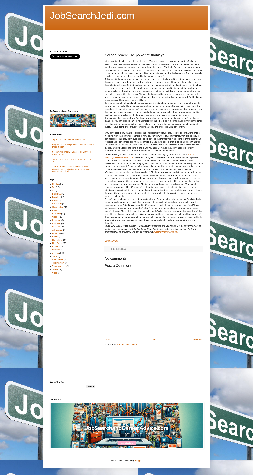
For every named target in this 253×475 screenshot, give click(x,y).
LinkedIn (56, 233)
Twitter (55, 269)
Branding (56, 197)
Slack (54, 256)
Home (154, 340)
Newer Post (111, 340)
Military (55, 236)
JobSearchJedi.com (92, 15)
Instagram (56, 220)
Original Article (111, 241)
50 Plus (55, 184)
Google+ (56, 217)
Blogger (138, 461)
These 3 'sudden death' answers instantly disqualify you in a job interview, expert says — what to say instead (72, 168)
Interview (56, 227)
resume (55, 253)
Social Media (57, 260)
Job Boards (57, 230)
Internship (56, 223)
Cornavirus (57, 204)
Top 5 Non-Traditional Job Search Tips (68, 140)
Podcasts (56, 250)
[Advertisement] (108, 37)
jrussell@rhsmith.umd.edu (165, 232)
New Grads (57, 243)
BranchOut (56, 194)
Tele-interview (58, 263)
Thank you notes (59, 266)
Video (54, 273)
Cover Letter (57, 207)
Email (54, 210)
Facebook (56, 214)
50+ (54, 187)
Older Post (197, 340)
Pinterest (56, 246)
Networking (57, 240)
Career (55, 200)
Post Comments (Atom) (126, 344)
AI (53, 191)
